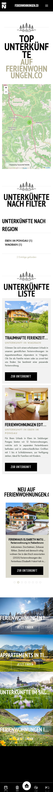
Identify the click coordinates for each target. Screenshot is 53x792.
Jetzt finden (25, 627)
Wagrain (13, 244)
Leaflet (46, 167)
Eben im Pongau (18, 240)
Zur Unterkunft (21, 376)
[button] (45, 5)
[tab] (15, 582)
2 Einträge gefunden (26, 257)
